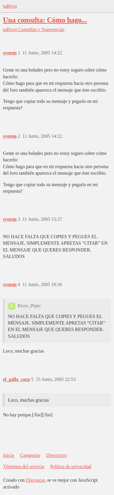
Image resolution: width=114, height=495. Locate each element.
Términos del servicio (23, 466)
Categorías (30, 455)
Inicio (8, 455)
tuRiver (10, 6)
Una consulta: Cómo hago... (45, 20)
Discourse (35, 480)
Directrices (56, 455)
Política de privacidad (70, 466)
